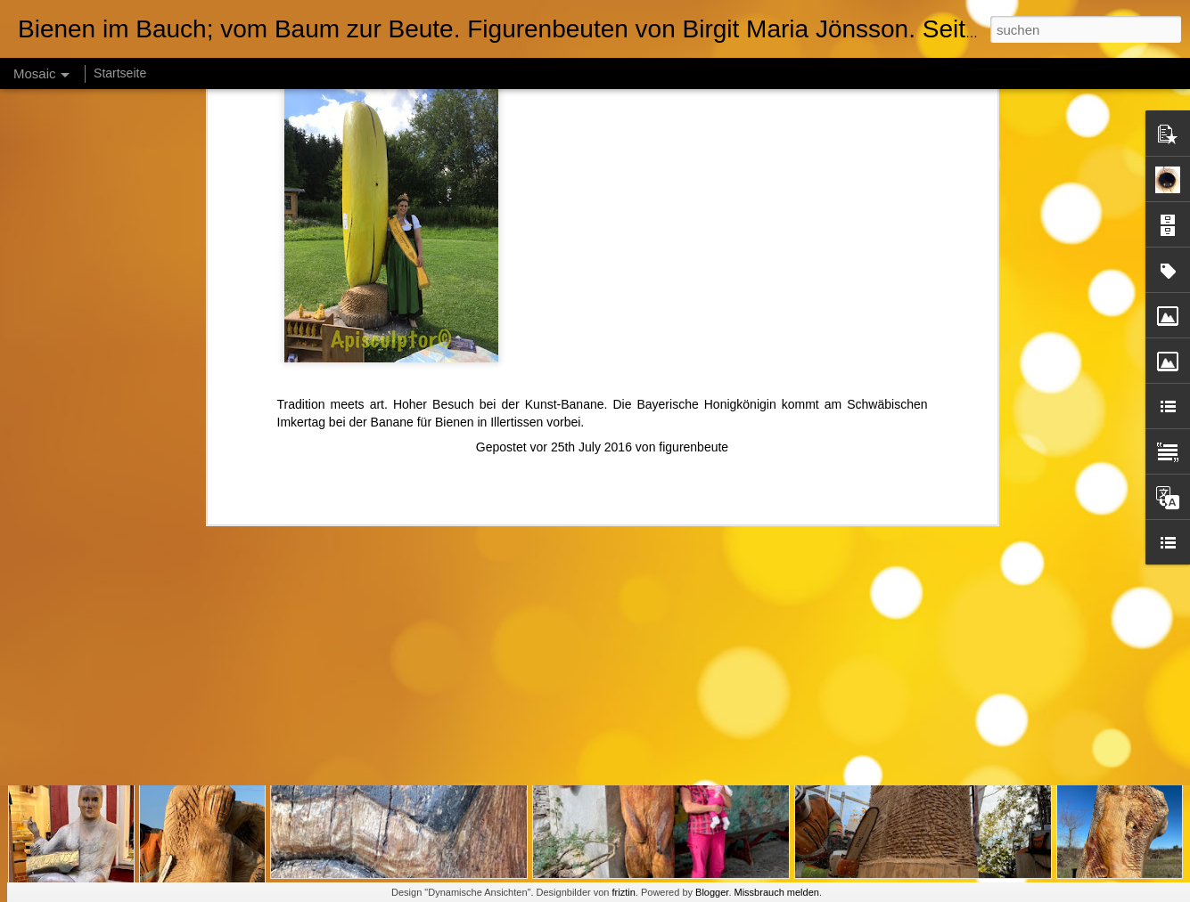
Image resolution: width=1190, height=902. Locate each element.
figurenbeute (693, 237)
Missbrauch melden (777, 892)
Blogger (711, 892)
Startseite (120, 73)
